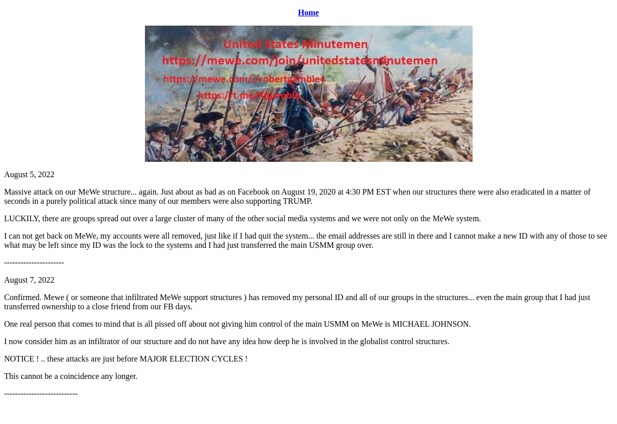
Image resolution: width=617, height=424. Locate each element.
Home (308, 12)
